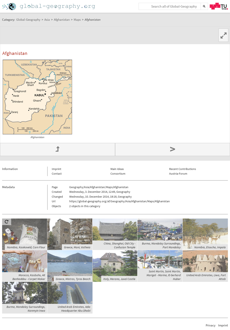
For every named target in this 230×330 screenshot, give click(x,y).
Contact (57, 173)
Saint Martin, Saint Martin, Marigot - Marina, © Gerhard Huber (164, 275)
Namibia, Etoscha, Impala (210, 247)
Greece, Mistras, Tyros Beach (73, 279)
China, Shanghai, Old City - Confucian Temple (119, 245)
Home (49, 6)
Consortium (117, 173)
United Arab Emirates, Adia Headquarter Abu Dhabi (74, 308)
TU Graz (219, 6)
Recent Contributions (182, 169)
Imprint (56, 169)
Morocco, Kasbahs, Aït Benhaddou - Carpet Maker (28, 277)
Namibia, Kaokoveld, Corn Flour (26, 247)
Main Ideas (117, 169)
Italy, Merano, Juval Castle (119, 279)
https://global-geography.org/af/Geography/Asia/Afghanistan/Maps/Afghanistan (119, 201)
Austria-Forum (178, 173)
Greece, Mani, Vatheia (77, 247)
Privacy (210, 325)
